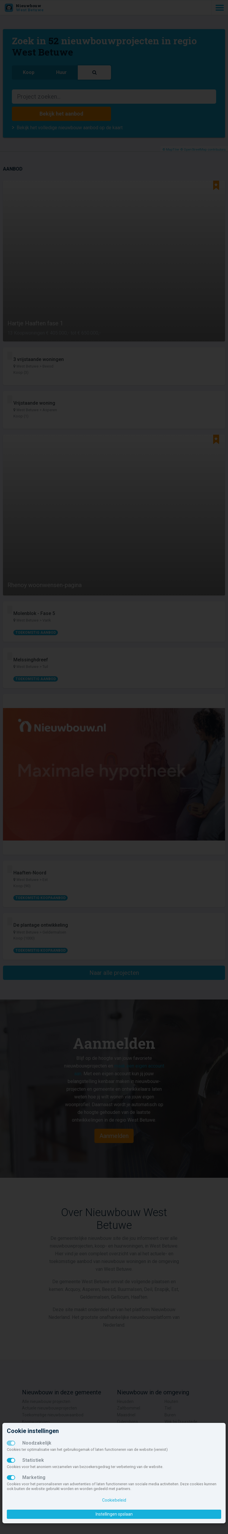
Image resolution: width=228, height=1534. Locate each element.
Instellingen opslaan (114, 1514)
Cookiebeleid (114, 1500)
